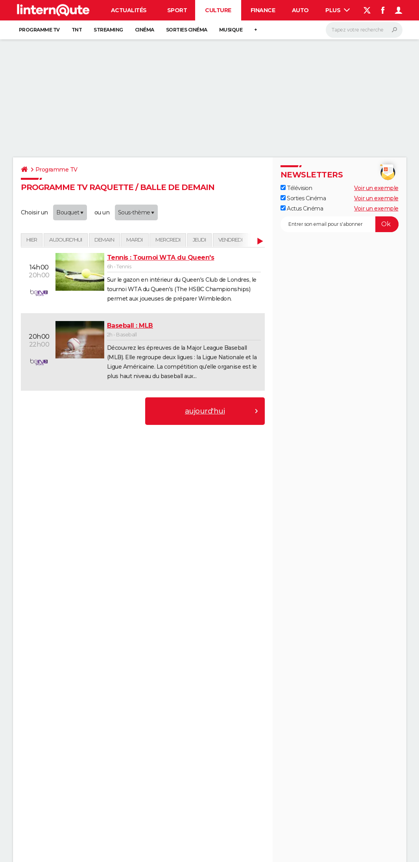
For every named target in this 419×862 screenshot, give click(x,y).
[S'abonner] (340, 224)
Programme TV (39, 30)
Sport (177, 10)
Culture (218, 10)
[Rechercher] (364, 30)
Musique (231, 30)
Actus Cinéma (302, 208)
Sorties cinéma (186, 30)
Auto (300, 10)
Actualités (129, 10)
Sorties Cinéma (303, 198)
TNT (77, 30)
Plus (337, 10)
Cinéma (144, 30)
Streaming (108, 30)
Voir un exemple (376, 188)
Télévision (296, 188)
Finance (263, 10)
